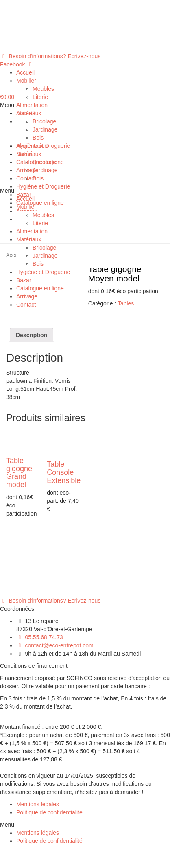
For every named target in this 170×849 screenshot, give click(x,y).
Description (31, 335)
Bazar (23, 154)
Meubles (43, 89)
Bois (38, 137)
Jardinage (45, 129)
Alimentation (32, 105)
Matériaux (28, 113)
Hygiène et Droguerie (43, 146)
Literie (40, 97)
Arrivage (26, 170)
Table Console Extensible (64, 472)
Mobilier (26, 80)
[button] (50, 56)
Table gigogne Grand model (19, 472)
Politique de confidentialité (49, 812)
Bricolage (44, 121)
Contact (26, 178)
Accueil (25, 72)
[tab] (31, 335)
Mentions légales (37, 804)
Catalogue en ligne (40, 162)
